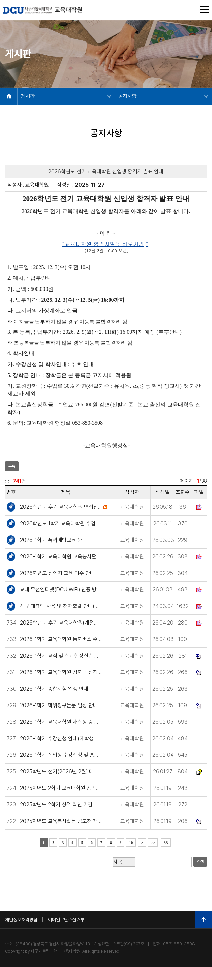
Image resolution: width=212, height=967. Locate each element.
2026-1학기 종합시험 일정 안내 (54, 689)
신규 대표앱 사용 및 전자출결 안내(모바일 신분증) (61, 606)
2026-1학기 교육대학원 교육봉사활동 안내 (61, 556)
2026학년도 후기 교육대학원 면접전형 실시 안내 (61, 507)
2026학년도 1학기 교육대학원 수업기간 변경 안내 (61, 523)
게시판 (28, 96)
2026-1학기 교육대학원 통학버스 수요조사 (61, 639)
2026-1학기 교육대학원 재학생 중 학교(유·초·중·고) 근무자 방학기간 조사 (61, 722)
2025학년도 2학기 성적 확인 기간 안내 (61, 804)
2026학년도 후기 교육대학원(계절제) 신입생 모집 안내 (61, 622)
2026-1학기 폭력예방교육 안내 (53, 540)
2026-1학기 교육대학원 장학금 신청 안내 (61, 672)
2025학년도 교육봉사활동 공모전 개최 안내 (61, 821)
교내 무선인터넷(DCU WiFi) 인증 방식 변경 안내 (61, 589)
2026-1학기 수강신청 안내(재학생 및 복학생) (61, 738)
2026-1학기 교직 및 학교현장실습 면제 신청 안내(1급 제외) (61, 656)
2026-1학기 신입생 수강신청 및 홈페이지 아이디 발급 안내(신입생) (61, 755)
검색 (200, 861)
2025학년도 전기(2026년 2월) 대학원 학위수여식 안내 (61, 771)
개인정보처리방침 (21, 919)
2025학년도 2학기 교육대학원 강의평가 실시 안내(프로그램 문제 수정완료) (61, 788)
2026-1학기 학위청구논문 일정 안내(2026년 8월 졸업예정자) (61, 705)
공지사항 (127, 96)
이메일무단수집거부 (66, 919)
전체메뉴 (204, 9)
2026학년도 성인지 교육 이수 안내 (57, 573)
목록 (11, 466)
